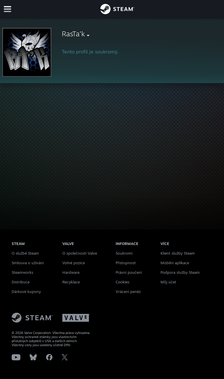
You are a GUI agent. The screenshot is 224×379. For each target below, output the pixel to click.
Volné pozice (73, 262)
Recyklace (71, 282)
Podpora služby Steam (180, 272)
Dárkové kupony (26, 291)
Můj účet (168, 282)
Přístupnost (126, 262)
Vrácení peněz (128, 291)
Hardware (71, 272)
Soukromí (124, 253)
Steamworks (22, 272)
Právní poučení (129, 272)
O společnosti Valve (79, 253)
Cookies (122, 282)
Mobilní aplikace (174, 262)
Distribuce (20, 282)
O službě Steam (25, 253)
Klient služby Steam (177, 253)
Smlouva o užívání (28, 262)
